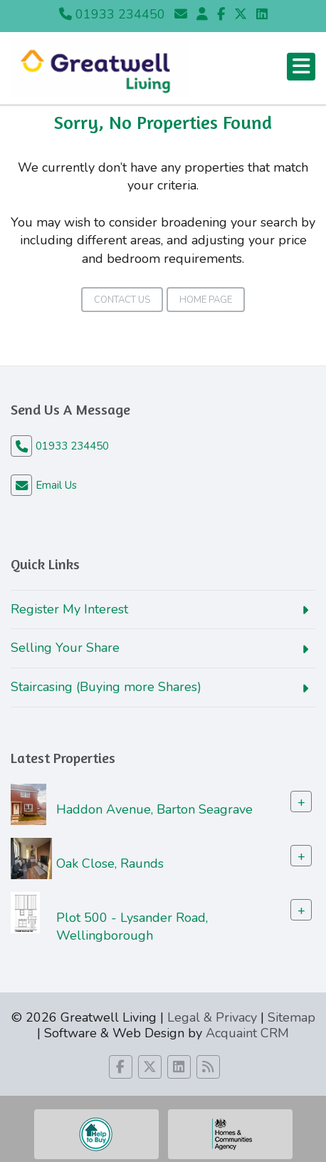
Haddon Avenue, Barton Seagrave (154, 808)
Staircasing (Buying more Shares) (106, 686)
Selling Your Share (65, 647)
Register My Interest (69, 609)
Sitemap (291, 1017)
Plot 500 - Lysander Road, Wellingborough (132, 926)
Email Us (56, 485)
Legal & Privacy (212, 1017)
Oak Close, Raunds (110, 862)
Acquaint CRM (247, 1033)
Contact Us (122, 300)
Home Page (205, 300)
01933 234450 (112, 14)
